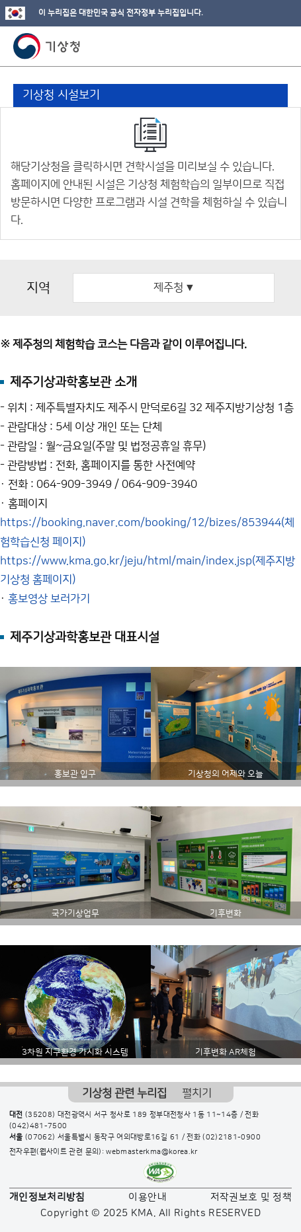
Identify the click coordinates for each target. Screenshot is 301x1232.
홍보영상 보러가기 (49, 599)
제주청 (173, 287)
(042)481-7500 (38, 1126)
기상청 (47, 46)
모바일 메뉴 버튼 (279, 46)
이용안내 (147, 1197)
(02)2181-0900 (231, 1137)
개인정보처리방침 (47, 1197)
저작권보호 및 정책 (251, 1197)
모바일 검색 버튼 (258, 46)
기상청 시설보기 (61, 95)
